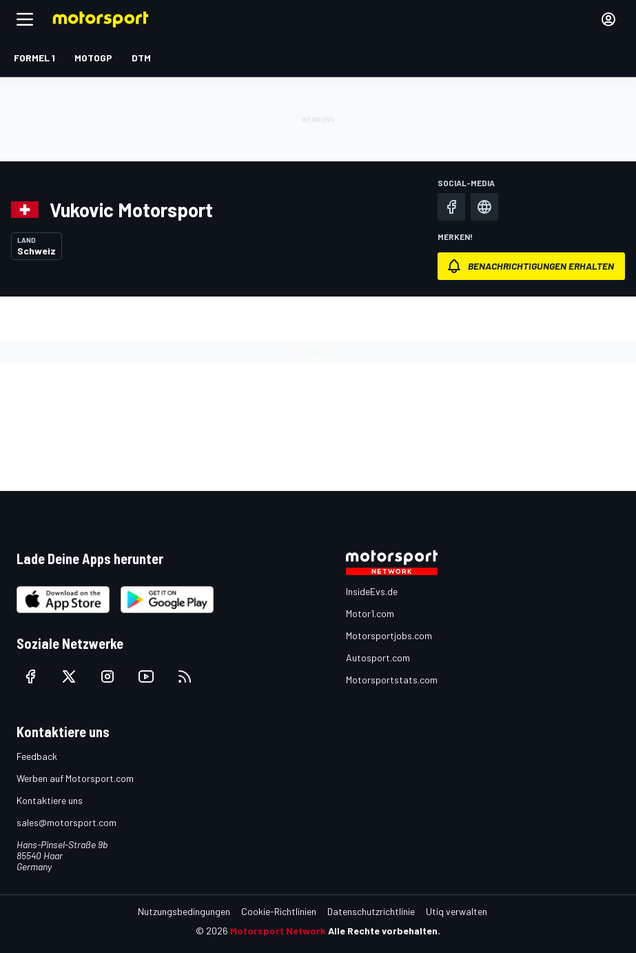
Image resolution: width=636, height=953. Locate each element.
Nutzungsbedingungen (184, 911)
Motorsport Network (278, 930)
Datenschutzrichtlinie (371, 911)
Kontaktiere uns (50, 800)
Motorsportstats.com (392, 679)
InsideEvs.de (372, 591)
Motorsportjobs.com (389, 635)
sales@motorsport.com (66, 822)
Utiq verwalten (456, 911)
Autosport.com (378, 657)
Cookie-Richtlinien (278, 911)
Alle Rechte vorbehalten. (384, 930)
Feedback (37, 756)
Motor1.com (370, 613)
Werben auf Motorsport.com (75, 778)
